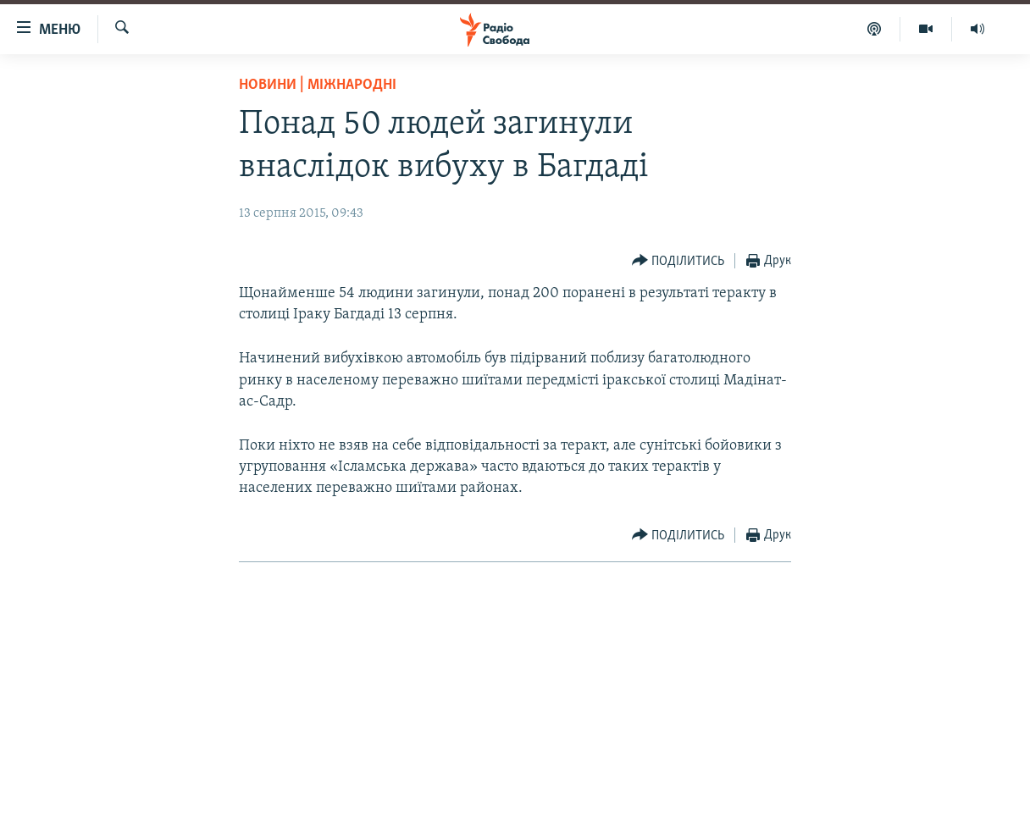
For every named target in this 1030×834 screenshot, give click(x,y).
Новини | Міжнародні (317, 85)
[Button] (678, 261)
